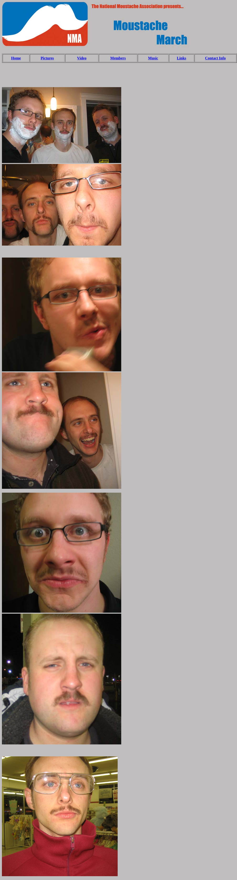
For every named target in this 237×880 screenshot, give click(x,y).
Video (81, 58)
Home (16, 58)
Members (118, 58)
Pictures (47, 58)
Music (153, 58)
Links (181, 58)
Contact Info (215, 58)
